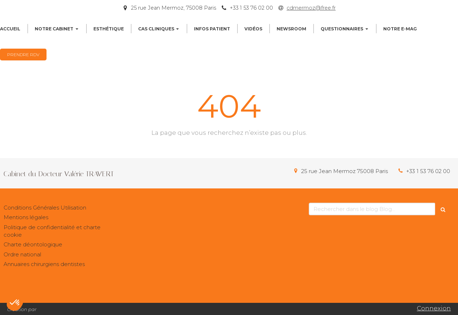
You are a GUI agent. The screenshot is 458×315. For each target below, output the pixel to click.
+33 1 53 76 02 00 (428, 171)
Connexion (434, 308)
